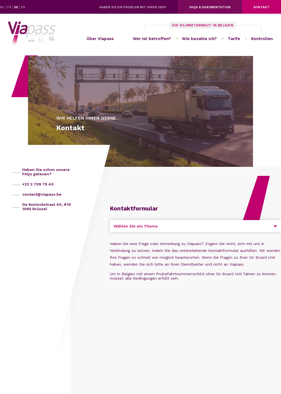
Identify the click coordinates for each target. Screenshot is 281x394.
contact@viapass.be (41, 194)
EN (23, 7)
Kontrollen (262, 38)
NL (2, 7)
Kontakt (261, 7)
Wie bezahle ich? (199, 38)
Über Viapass (100, 38)
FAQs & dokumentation (210, 7)
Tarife (234, 38)
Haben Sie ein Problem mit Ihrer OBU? (132, 7)
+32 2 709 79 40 (38, 184)
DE (16, 7)
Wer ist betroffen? (152, 38)
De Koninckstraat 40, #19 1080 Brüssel (46, 206)
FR (9, 7)
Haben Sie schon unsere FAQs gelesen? (46, 171)
